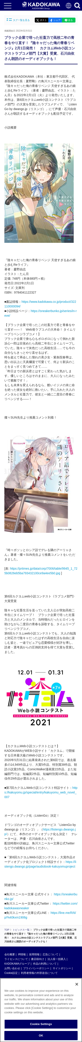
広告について (50, 954)
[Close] (77, 986)
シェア (57, 20)
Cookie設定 (11, 973)
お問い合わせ (12, 968)
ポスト (43, 20)
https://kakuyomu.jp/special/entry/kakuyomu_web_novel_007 (40, 792)
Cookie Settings (41, 1025)
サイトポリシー (62, 968)
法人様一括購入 (56, 959)
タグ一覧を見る (18, 19)
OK (41, 1037)
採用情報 (34, 954)
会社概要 (9, 954)
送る (70, 20)
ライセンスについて (16, 959)
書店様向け (37, 959)
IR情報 (22, 954)
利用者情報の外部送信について (39, 973)
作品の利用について (45, 963)
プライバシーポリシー (36, 968)
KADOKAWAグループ (17, 963)
